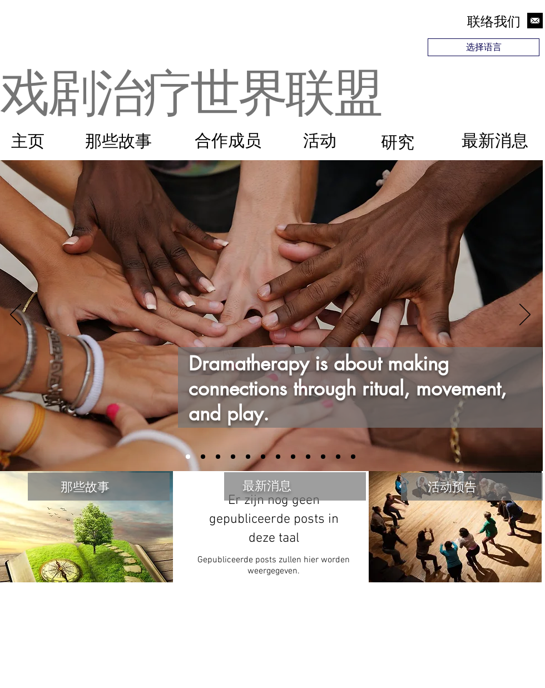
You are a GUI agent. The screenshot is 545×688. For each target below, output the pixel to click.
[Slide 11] (338, 456)
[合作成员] (228, 140)
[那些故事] (118, 141)
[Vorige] (15, 315)
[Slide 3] (293, 456)
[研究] (397, 142)
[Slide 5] (233, 456)
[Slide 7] (278, 456)
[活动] (319, 140)
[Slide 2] (218, 456)
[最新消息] (494, 140)
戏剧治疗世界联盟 (190, 89)
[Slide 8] (353, 456)
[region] (485, 78)
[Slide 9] (323, 456)
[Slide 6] (308, 456)
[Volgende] (525, 315)
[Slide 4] (203, 456)
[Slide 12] (248, 456)
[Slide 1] (188, 456)
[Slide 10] (263, 456)
